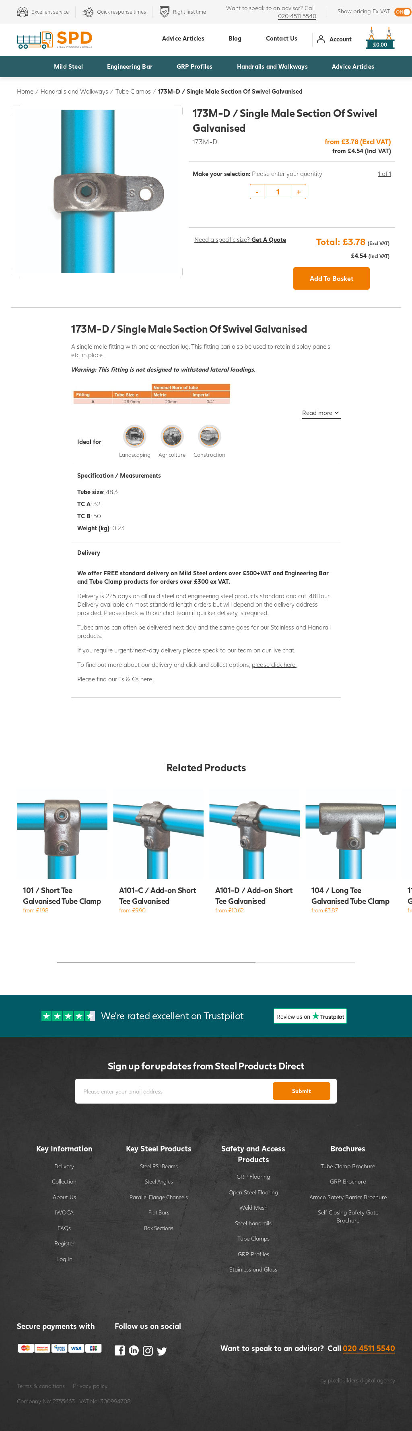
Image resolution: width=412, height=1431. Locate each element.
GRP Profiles (194, 66)
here (146, 679)
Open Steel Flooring (253, 1192)
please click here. (274, 664)
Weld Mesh (253, 1207)
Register (64, 1243)
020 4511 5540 (297, 15)
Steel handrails (253, 1223)
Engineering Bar (129, 66)
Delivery (64, 1166)
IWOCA (64, 1212)
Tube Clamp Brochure (348, 1166)
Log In (64, 1258)
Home (25, 91)
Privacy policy (90, 1385)
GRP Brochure (348, 1181)
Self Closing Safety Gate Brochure (348, 1216)
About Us (64, 1197)
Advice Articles (353, 66)
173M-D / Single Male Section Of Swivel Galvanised (230, 91)
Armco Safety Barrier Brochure (348, 1197)
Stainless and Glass (253, 1269)
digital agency (377, 1380)
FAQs (64, 1228)
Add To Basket (332, 278)
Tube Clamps (133, 91)
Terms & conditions (41, 1385)
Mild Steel (68, 66)
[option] (292, 192)
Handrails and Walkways (272, 66)
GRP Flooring (253, 1176)
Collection (64, 1181)
